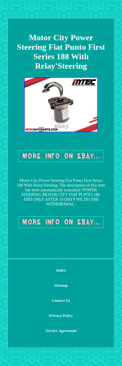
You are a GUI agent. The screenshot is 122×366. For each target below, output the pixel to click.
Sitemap (61, 285)
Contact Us (61, 300)
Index (61, 270)
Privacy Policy (61, 315)
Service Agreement (61, 330)
